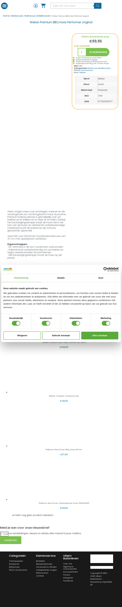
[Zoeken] (97, 6)
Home (6, 15)
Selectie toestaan (61, 335)
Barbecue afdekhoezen (38, 15)
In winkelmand (98, 52)
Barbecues (17, 15)
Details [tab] (61, 278)
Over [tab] (100, 278)
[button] (4, 5)
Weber (82, 72)
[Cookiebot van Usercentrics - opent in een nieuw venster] (106, 269)
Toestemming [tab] (21, 278)
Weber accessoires (83, 70)
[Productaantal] (82, 52)
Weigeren (22, 335)
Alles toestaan (99, 335)
